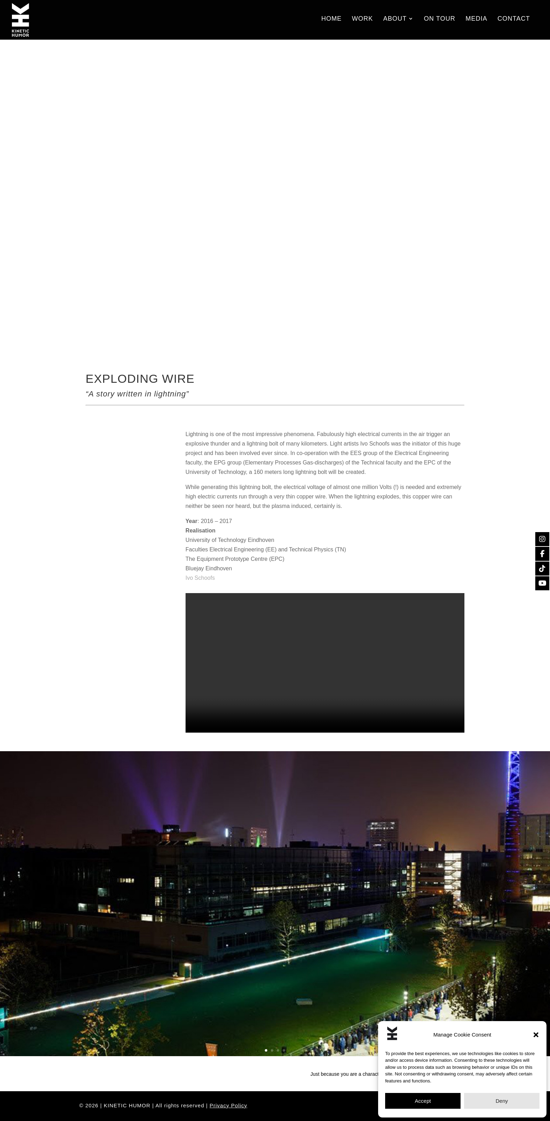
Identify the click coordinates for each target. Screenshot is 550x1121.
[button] (535, 1034)
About (395, 22)
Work (362, 22)
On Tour (439, 22)
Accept (423, 1101)
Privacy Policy (228, 1105)
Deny (502, 1101)
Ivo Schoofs (200, 578)
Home (331, 22)
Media (476, 22)
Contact (513, 22)
